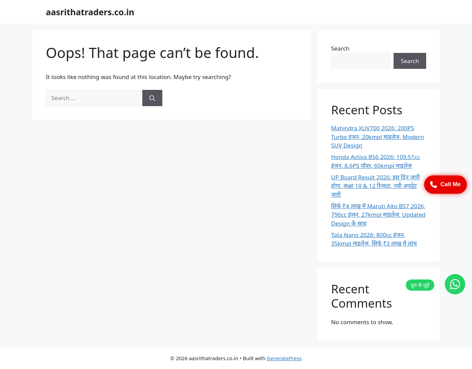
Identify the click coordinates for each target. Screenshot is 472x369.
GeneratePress (284, 358)
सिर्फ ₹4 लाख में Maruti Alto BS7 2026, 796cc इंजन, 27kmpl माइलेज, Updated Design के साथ (378, 214)
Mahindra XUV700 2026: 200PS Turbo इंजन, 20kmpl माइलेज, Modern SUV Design (377, 136)
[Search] (152, 98)
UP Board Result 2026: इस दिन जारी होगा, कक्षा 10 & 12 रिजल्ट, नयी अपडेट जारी (375, 185)
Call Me (445, 184)
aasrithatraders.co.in (90, 12)
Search (340, 48)
